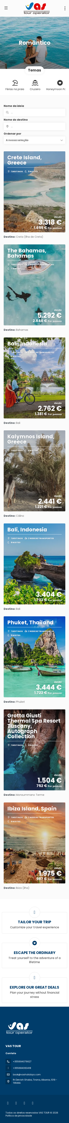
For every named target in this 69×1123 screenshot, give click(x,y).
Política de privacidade (19, 1115)
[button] (34, 140)
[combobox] (34, 126)
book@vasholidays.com (27, 1074)
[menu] (65, 8)
